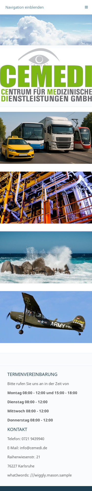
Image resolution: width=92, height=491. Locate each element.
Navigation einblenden (24, 7)
